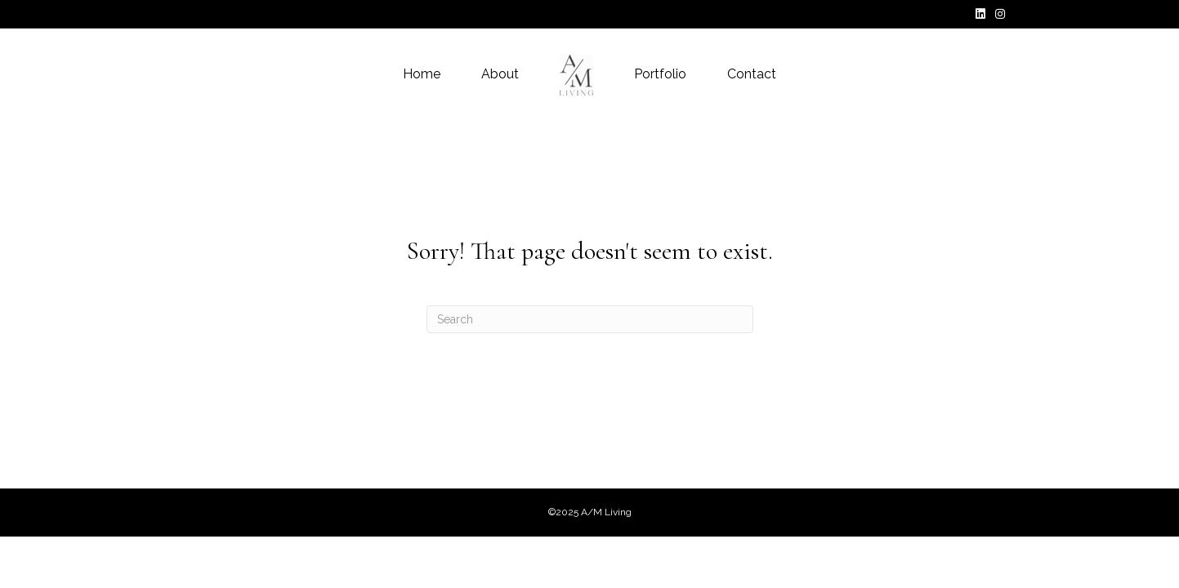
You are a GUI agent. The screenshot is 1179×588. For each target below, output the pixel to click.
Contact (751, 74)
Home (421, 74)
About (500, 74)
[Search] (589, 319)
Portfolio (660, 74)
